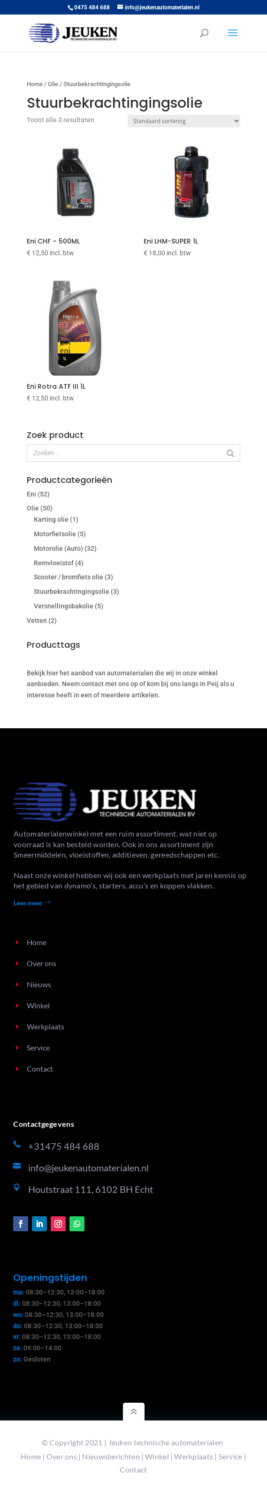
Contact (133, 1469)
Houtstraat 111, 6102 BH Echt (90, 1189)
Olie (53, 84)
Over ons (61, 1456)
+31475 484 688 (63, 1146)
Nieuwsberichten (111, 1456)
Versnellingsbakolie (63, 606)
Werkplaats (193, 1456)
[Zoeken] (230, 452)
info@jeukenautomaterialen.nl (88, 1167)
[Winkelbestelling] (184, 121)
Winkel (157, 1456)
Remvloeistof (54, 563)
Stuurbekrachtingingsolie (71, 591)
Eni (31, 494)
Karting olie (51, 519)
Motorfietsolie (55, 534)
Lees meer (28, 903)
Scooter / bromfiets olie (68, 577)
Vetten (37, 620)
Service (231, 1456)
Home (35, 84)
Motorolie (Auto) (58, 548)
